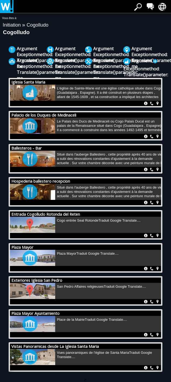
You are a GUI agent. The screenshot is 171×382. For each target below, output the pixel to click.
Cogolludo (37, 25)
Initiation (12, 25)
